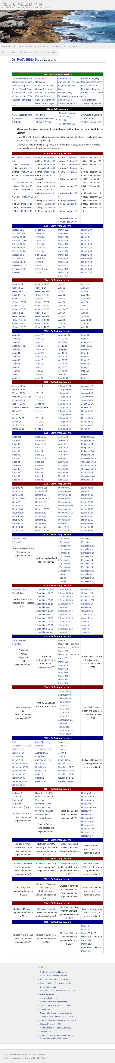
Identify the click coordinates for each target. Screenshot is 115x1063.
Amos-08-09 (87, 397)
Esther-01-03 (18, 749)
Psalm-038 (63, 258)
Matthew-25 (50, 204)
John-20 (39, 298)
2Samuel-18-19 (65, 618)
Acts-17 (84, 306)
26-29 (70, 730)
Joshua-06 (72, 168)
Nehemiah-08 (18, 774)
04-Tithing (40, 115)
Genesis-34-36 (42, 309)
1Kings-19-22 (64, 407)
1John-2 (62, 746)
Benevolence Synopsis (23, 82)
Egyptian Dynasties (44, 96)
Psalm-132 (63, 244)
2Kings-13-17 (64, 422)
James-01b (86, 618)
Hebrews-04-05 (88, 807)
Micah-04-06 (87, 425)
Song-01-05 (63, 527)
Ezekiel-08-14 (18, 389)
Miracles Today (65, 92)
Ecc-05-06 (63, 469)
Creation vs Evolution (45, 85)
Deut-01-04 (86, 255)
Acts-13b (85, 288)
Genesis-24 (40, 288)
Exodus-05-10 (18, 233)
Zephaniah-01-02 (43, 749)
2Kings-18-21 (64, 425)
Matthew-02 (26, 164)
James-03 (85, 625)
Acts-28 (84, 327)
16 (68, 712)
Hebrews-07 (87, 814)
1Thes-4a (39, 400)
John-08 (16, 367)
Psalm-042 (63, 276)
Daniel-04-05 (18, 418)
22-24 (70, 723)
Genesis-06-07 (19, 302)
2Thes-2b (39, 425)
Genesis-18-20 (19, 327)
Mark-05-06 (86, 346)
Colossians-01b (88, 462)
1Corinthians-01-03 (44, 589)
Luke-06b (16, 458)
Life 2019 (16, 542)
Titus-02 (62, 578)
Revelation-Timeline (90, 89)
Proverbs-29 (64, 520)
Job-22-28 (63, 447)
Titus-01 (62, 574)
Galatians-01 (87, 589)
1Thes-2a (39, 389)
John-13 (39, 342)
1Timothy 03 (64, 546)
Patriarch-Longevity (90, 78)
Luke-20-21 (40, 458)
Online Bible (45, 1031)
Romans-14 (40, 527)
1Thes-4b (39, 404)
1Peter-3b (39, 247)
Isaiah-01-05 (87, 488)
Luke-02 (16, 346)
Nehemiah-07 (18, 771)
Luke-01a (16, 437)
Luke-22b (39, 465)
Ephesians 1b (87, 542)
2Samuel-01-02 (65, 589)
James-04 (85, 629)
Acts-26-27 (86, 323)
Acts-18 (84, 309)
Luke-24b (39, 476)
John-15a (39, 349)
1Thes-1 (39, 386)
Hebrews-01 (87, 793)
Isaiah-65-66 (87, 530)
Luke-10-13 (40, 437)
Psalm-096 (63, 240)
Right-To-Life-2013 (44, 793)
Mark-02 (85, 339)
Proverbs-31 (64, 523)
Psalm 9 (85, 926)
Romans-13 (40, 523)
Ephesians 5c (87, 578)
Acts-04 (61, 298)
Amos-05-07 (87, 393)
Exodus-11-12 (18, 237)
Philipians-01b (87, 440)
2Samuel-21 (64, 625)
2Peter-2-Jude (42, 269)
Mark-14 (85, 371)
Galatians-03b (87, 600)
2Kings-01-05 (64, 411)
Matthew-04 (26, 168)
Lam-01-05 (63, 378)
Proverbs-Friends (43, 804)
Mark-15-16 (40, 255)
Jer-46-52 (62, 374)
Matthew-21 (49, 189)
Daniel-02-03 (18, 414)
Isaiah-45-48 (87, 516)
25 (68, 727)
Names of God (65, 100)
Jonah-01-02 (87, 400)
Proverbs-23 (64, 516)
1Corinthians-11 (42, 607)
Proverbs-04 (64, 498)
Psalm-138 (63, 676)
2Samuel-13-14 (65, 611)
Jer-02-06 (62, 339)
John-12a (39, 335)
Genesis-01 (17, 284)
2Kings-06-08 (64, 414)
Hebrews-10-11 (88, 825)
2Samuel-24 (64, 632)
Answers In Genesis (49, 998)
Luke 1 (15, 640)
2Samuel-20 (64, 621)
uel (65, 695)
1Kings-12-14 (64, 397)
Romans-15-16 (42, 530)
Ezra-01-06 (17, 756)
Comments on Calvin (22, 92)
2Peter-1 (39, 265)
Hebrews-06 (87, 811)
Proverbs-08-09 (65, 505)
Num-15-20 (86, 244)
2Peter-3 (39, 272)
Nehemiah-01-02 (20, 763)
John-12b (39, 339)
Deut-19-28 (86, 265)
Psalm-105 (63, 255)
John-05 (16, 356)
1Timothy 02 (64, 542)
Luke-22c (39, 469)
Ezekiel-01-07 (18, 386)
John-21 (39, 378)
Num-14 (85, 240)
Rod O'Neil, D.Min (22, 4)
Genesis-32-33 (42, 306)
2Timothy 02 (64, 563)
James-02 (85, 621)
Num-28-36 (86, 251)
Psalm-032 (63, 262)
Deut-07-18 (86, 262)
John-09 (16, 371)
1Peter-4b (39, 258)
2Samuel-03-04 (65, 593)
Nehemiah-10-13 (20, 781)
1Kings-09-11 (64, 393)
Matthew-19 (49, 182)
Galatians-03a (87, 596)
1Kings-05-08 (64, 389)
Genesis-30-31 (42, 302)
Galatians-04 (87, 604)
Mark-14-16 (40, 796)
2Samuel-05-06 (65, 596)
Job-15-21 (63, 444)
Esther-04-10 (18, 753)
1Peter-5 (39, 262)
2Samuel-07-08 (65, 600)
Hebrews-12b (87, 832)
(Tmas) (22, 640)
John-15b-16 (41, 356)
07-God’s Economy (68, 113)
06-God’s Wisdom (43, 122)
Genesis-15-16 (19, 320)
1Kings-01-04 (64, 386)
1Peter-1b (39, 233)
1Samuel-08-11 (65, 702)
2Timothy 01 (64, 560)
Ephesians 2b (87, 549)
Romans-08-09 (42, 509)
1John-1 (62, 742)
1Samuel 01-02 (65, 691)
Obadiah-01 (40, 756)
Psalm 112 (86, 940)
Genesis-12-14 (19, 316)
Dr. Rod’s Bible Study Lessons (17, 46)
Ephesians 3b (87, 556)
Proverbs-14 (64, 509)
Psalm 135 (86, 951)
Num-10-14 (17, 491)
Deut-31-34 (86, 272)
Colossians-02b (88, 469)
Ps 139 (15, 593)
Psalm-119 (63, 233)
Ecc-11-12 (63, 480)
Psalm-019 (63, 237)
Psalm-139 (63, 269)
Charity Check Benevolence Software (56, 1013)
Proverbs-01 (64, 488)
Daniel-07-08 (18, 425)
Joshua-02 (72, 161)
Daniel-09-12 (18, 429)
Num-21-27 (86, 247)
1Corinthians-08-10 (44, 600)
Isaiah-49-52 (87, 520)
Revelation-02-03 (66, 767)
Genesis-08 (17, 306)
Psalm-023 (63, 265)
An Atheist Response (22, 78)
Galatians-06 (87, 611)
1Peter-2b (39, 240)
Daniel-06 (16, 422)
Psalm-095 (63, 669)
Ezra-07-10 (17, 760)
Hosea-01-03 (87, 407)
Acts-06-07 (63, 309)
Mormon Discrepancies (69, 96)
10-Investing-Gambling (91, 115)
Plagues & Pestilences (91, 82)
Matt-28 (47, 175)
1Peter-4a (39, 251)
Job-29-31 (63, 451)
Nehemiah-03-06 (20, 767)
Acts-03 (61, 295)
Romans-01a (41, 488)
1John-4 (62, 753)
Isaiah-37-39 (87, 509)
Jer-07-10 (62, 342)
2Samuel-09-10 (65, 604)
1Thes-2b (39, 393)
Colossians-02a (88, 465)
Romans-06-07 (42, 505)
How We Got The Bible (68, 82)
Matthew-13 (26, 211)
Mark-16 (85, 378)
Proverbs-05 (64, 502)
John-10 (16, 374)
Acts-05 (61, 306)
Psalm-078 (63, 662)
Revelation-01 (64, 763)
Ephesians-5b (87, 574)
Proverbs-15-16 (65, 513)
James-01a (86, 614)
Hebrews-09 (87, 821)
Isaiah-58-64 (87, 527)
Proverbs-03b (64, 495)
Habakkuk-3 (41, 767)
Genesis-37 (40, 313)
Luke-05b (16, 469)
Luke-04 (16, 462)
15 (68, 709)
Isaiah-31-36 (87, 505)
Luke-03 (16, 455)
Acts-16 (84, 302)
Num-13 (85, 237)
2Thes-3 (39, 429)
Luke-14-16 (40, 440)
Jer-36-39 (62, 367)
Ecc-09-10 (63, 476)
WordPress (42, 1058)
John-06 (16, 360)
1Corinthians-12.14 (44, 611)
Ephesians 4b (87, 563)
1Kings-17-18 (64, 404)
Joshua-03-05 (73, 164)
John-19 (39, 371)
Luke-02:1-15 (18, 295)
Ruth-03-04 (72, 222)
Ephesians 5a (87, 571)
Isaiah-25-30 (87, 502)
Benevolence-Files (48, 987)
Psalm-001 (63, 230)
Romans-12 (40, 520)
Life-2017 (16, 644)
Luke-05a (16, 465)
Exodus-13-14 (18, 244)
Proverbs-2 (40, 800)
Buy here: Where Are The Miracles (55, 979)
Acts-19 (84, 313)
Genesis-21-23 (42, 284)
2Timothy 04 (64, 571)
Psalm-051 (63, 658)
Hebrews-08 (87, 818)
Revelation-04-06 (66, 771)
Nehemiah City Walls (67, 103)
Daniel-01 (16, 411)
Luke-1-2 (16, 742)
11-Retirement (88, 118)
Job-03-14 (63, 440)
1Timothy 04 (64, 549)
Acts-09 (61, 316)
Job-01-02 (63, 437)
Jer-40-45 (62, 371)
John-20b (39, 374)
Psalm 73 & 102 (88, 933)
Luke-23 (39, 472)
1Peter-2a (39, 237)
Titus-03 (62, 581)
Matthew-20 (49, 186)
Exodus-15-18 (18, 247)
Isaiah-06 (85, 491)
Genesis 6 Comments (45, 100)
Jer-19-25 (62, 353)
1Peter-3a (39, 244)
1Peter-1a (39, 230)
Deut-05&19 (18, 513)
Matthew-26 (50, 207)
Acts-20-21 (86, 316)
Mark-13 (85, 367)
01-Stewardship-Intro (22, 115)
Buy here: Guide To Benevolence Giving (57, 991)
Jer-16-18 (62, 349)
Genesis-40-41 (42, 320)
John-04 (16, 353)
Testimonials (41, 46)
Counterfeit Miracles (21, 100)
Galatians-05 (87, 607)
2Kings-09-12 (64, 418)
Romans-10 (40, 513)
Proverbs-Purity (42, 807)
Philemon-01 (87, 480)
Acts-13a (85, 284)
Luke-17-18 (40, 444)
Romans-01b (41, 491)
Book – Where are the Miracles (65, 46)
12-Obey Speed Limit (91, 122)
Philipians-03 (87, 447)
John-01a (16, 335)
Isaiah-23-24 (87, 498)
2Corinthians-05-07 (44, 625)
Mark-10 (85, 360)
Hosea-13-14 (87, 418)
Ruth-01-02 (72, 218)
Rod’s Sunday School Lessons (53, 972)
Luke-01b (16, 440)
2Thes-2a (39, 422)
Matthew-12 (26, 207)
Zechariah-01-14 (43, 760)
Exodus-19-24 (18, 251)
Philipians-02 (87, 444)
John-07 (16, 364)
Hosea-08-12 (87, 414)
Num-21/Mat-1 (19, 498)
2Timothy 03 (64, 567)
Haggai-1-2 (40, 771)
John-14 (39, 346)
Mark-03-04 (86, 342)
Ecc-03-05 (63, 465)
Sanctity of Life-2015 (22, 746)
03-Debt (16, 122)
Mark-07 (85, 349)
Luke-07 (16, 476)
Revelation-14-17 (66, 778)
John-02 (16, 342)
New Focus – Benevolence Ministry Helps (58, 1020)
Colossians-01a (88, 458)
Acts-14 (84, 291)
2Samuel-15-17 (65, 614)
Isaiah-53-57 (87, 523)
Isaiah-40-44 (87, 513)
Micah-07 (85, 429)
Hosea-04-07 (87, 411)
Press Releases (49, 53)
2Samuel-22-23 (65, 629)
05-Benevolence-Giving (46, 118)
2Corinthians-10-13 (44, 632)
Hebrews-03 (87, 804)
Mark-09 (85, 356)
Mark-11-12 (86, 364)
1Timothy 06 (64, 556)
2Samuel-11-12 (65, 607)
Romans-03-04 (42, 498)
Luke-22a (39, 462)
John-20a (39, 353)
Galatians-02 (87, 593)
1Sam (61, 695)
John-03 (16, 349)
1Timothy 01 (64, 538)
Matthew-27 (50, 211)
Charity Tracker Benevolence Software (56, 1017)
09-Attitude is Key (67, 124)
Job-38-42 (63, 458)
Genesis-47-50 (42, 327)
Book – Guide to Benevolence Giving (20, 53)
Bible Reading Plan (21, 85)
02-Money (17, 118)
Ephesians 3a (87, 553)
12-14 (70, 705)
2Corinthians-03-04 (44, 621)
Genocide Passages (44, 103)
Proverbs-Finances (44, 811)
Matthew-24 (50, 200)
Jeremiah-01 (64, 335)
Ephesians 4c (87, 567)
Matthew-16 (49, 164)
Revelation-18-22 (66, 781)
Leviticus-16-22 (19, 269)
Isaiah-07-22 (87, 495)
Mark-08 (85, 353)
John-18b (39, 367)
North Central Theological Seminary (55, 1028)
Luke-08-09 (17, 480)
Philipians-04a (87, 451)
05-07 (70, 698)
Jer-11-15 (62, 346)
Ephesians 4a (87, 560)
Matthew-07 (26, 182)
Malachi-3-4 (40, 781)
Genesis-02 (17, 288)
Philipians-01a (87, 437)
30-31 (70, 734)
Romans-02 (40, 495)
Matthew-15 (49, 161)
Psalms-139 (18, 807)
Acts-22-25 (86, 320)
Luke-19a (39, 455)
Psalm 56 (85, 929)
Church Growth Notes (22, 89)
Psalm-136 (63, 672)
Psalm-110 (63, 247)
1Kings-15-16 (64, 400)
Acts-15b (85, 298)
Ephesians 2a (87, 546)
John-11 (16, 378)
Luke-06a (16, 472)
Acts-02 (61, 288)
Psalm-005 (63, 272)
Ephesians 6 (87, 581)
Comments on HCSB (22, 96)
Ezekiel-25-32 (18, 400)
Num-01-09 (86, 230)
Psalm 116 (86, 944)
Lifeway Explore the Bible (51, 1024)
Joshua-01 (72, 157)
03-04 (70, 695)
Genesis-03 (17, 291)
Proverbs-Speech (43, 818)
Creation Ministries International (54, 1002)
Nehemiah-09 (18, 778)
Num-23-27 (17, 505)
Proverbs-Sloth (42, 814)
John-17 (39, 360)
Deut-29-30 (86, 269)
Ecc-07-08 (63, 472)
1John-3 (62, 749)
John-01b (16, 339)
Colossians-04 (88, 476)
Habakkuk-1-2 (41, 763)
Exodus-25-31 (18, 258)
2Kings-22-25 (64, 429)
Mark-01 (85, 335)
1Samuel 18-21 (65, 720)
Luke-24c (39, 480)
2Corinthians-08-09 (44, 629)
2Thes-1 (39, 418)
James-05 (85, 632)
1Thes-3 (39, 397)
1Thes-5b (39, 414)
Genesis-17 (17, 323)
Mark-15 (85, 374)
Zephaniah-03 (41, 753)
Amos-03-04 (87, 389)
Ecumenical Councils (45, 92)
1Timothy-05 (64, 553)
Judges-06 (72, 200)
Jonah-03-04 (87, 404)
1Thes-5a (39, 411)
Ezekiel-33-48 (18, 404)
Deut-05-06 (86, 258)
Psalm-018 (63, 251)
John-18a (39, 364)
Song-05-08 (63, 530)
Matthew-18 (49, 172)
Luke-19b (39, 447)
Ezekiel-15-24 (18, 393)
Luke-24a (39, 451)
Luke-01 (16, 240)
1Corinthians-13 (42, 614)
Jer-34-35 (62, 364)
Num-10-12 (86, 233)
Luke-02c (16, 451)
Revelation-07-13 (66, 774)
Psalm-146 (63, 683)
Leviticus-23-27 (19, 272)
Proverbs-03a (64, 491)
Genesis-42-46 (42, 323)
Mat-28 (38, 407)
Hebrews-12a (87, 829)
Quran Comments (89, 85)
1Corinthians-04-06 (44, 593)
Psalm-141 (63, 679)
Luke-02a (16, 444)
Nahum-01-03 (18, 785)
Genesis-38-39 (42, 316)
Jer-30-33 (62, 360)
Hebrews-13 (87, 836)
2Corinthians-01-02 (44, 618)
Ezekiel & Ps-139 (20, 407)
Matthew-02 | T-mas (21, 397)
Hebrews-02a (87, 796)
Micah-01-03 (87, 422)
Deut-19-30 (17, 527)
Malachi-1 (39, 774)
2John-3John (64, 760)
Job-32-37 (63, 455)
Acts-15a (85, 295)
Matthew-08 (26, 186)
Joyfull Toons (45, 1009)
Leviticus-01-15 (19, 265)
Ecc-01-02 (63, 462)
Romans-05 (40, 502)
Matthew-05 (26, 172)
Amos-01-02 (87, 386)
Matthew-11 (26, 204)
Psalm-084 (63, 665)
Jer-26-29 (62, 356)
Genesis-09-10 (19, 309)
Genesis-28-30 (42, 295)
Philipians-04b (87, 455)
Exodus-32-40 (18, 262)
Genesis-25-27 (42, 291)
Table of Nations (88, 100)
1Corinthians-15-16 (44, 604)
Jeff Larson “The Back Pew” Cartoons (56, 1005)
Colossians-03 (88, 472)
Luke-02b (16, 447)
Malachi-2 (39, 778)
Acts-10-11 (63, 323)
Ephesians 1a (87, 538)
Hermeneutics (64, 78)
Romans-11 (40, 516)
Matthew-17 (49, 168)
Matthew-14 (49, 157)
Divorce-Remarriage (44, 89)
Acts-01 (61, 284)
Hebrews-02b (87, 800)
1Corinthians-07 (42, 596)
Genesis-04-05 (19, 298)
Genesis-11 (17, 313)
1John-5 (62, 756)
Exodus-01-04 (18, 230)
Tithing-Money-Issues (91, 103)
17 (68, 716)
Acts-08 (61, 313)
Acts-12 (61, 327)
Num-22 (16, 502)
